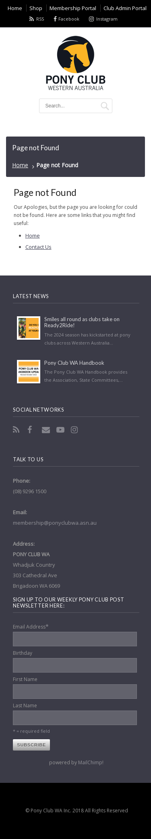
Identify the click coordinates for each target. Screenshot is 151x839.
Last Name (25, 705)
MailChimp (90, 762)
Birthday (22, 653)
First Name (25, 679)
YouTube (61, 430)
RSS (40, 19)
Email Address (31, 626)
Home (20, 165)
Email (47, 430)
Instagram (107, 19)
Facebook (68, 19)
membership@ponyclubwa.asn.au (55, 522)
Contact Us (38, 246)
